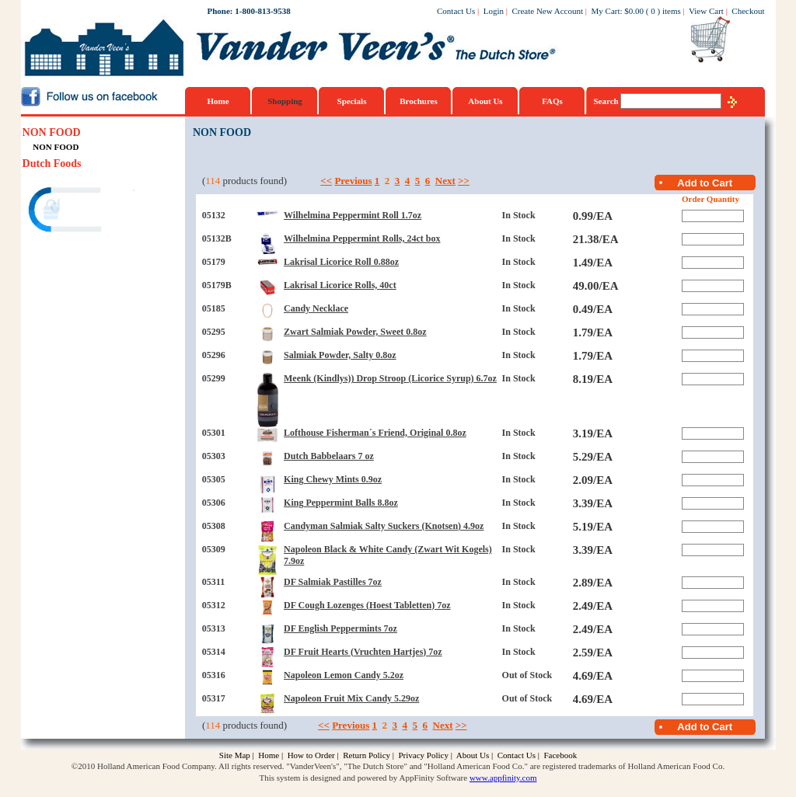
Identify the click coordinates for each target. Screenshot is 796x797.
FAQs (552, 101)
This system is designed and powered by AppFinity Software (364, 777)
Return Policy (366, 755)
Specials (352, 101)
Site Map (234, 755)
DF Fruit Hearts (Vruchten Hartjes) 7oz (363, 651)
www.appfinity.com (503, 777)
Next (445, 180)
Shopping (284, 101)
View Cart (706, 11)
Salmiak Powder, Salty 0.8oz (340, 355)
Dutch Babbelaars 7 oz (329, 456)
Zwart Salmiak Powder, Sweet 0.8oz (355, 331)
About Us (485, 101)
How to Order (311, 755)
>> (464, 180)
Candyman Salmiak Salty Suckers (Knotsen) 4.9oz (384, 525)
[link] (82, 211)
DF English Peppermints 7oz (340, 628)
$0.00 (634, 11)
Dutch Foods (52, 163)
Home (218, 101)
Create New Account (547, 11)
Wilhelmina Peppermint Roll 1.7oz (352, 215)
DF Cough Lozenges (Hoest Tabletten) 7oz (367, 605)
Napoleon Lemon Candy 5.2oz (343, 675)
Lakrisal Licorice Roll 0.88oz (341, 261)
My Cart (606, 11)
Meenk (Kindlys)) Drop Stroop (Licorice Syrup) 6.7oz (390, 378)
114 (212, 180)
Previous (353, 180)
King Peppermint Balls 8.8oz (341, 502)
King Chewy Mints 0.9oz (333, 479)
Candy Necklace (316, 308)
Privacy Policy (423, 755)
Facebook (560, 755)
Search (607, 101)
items (671, 11)
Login (494, 11)
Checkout (747, 11)
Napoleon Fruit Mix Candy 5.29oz (351, 698)
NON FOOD (52, 132)
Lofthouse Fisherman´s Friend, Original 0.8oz (375, 432)
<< (326, 180)
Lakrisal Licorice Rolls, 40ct (340, 285)
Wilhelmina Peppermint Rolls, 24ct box (362, 238)
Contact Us (456, 11)
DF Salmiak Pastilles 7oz (333, 581)
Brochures (419, 101)
